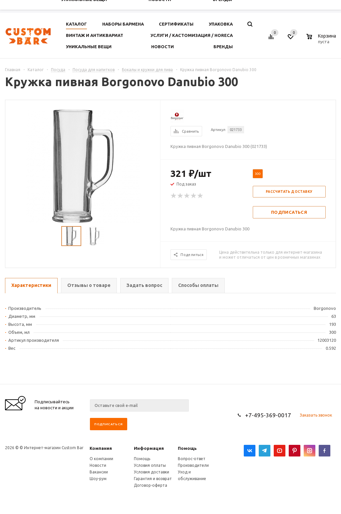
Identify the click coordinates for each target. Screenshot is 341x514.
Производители (193, 465)
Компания (101, 448)
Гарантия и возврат (153, 478)
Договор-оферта (150, 485)
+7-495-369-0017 (268, 415)
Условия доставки (151, 472)
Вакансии (99, 472)
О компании (101, 458)
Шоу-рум (98, 478)
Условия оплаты (150, 465)
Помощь (187, 448)
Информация (149, 448)
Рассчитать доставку (289, 191)
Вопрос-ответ (191, 458)
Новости (98, 465)
